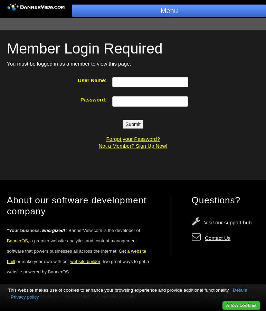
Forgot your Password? (133, 139)
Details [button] (240, 290)
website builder (85, 261)
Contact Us (217, 238)
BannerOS (17, 240)
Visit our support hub (227, 222)
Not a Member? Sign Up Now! (132, 146)
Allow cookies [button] (241, 305)
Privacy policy (25, 297)
